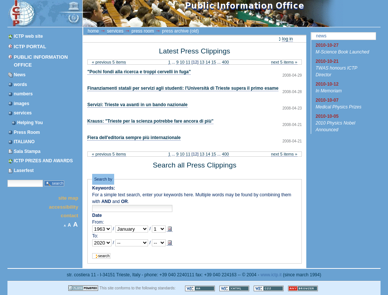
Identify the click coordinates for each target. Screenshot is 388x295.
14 (208, 62)
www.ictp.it (271, 274)
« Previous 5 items (109, 62)
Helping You (30, 122)
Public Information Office (41, 61)
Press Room (27, 132)
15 (214, 62)
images (21, 103)
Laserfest (24, 170)
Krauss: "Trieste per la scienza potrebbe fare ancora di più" (150, 121)
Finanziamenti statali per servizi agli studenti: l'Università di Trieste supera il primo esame (182, 88)
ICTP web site (28, 36)
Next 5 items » (284, 62)
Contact (69, 215)
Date (97, 215)
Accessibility (63, 206)
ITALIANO (24, 141)
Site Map (68, 198)
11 (188, 62)
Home (93, 31)
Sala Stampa (27, 151)
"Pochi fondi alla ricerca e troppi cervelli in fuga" (139, 71)
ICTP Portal (148, 13)
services (23, 113)
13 (202, 62)
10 (182, 62)
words (20, 84)
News (19, 74)
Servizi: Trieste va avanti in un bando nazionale (137, 104)
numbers (23, 93)
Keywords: (103, 188)
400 (225, 62)
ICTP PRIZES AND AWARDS (43, 160)
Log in (287, 39)
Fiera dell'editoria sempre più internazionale (134, 137)
